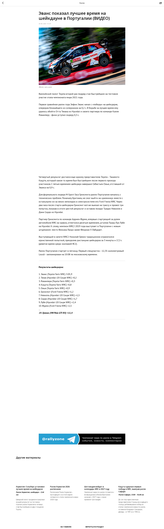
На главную (65, 527)
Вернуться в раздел (95, 527)
